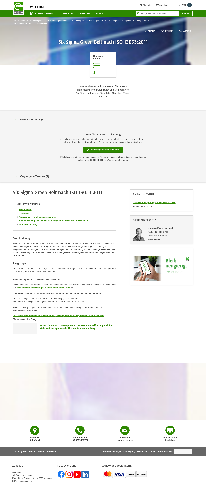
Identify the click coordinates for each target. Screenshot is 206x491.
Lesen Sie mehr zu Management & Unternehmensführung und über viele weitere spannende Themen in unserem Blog (76, 327)
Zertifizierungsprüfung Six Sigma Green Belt (154, 202)
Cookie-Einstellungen (111, 451)
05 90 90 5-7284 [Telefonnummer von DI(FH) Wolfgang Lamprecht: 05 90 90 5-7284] (162, 232)
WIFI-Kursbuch (19, 21)
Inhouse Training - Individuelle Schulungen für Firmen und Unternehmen (53, 221)
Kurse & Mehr (41, 13)
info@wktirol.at (25, 481)
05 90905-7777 (26, 475)
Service (68, 13)
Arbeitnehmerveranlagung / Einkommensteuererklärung (43, 288)
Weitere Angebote (36, 21)
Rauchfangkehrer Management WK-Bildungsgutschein (128, 21)
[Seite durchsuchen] (164, 13)
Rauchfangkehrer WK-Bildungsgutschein (87, 21)
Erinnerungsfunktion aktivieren (103, 150)
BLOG (99, 13)
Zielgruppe (24, 213)
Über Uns (84, 13)
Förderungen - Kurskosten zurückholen (37, 217)
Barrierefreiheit (165, 451)
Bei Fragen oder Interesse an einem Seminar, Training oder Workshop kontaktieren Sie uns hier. (58, 316)
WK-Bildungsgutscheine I (58, 21)
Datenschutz (143, 451)
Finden (185, 13)
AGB (153, 451)
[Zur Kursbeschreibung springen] (103, 65)
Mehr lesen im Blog (28, 224)
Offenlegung (129, 451)
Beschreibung (25, 209)
